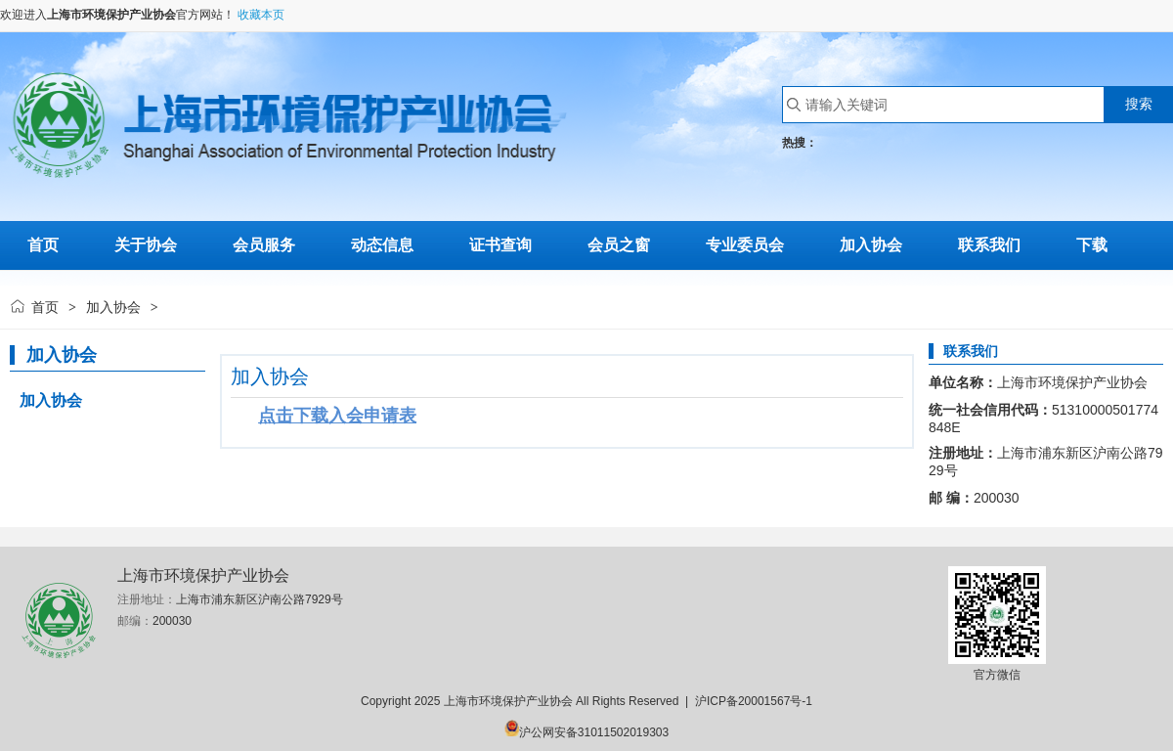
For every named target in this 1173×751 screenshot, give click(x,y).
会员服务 (264, 245)
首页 (45, 307)
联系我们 (989, 245)
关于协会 (145, 245)
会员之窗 (618, 245)
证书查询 (500, 245)
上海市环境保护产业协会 (111, 15)
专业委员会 (745, 245)
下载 (1092, 245)
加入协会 (871, 245)
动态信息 (382, 245)
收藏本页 (261, 15)
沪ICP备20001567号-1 (753, 701)
